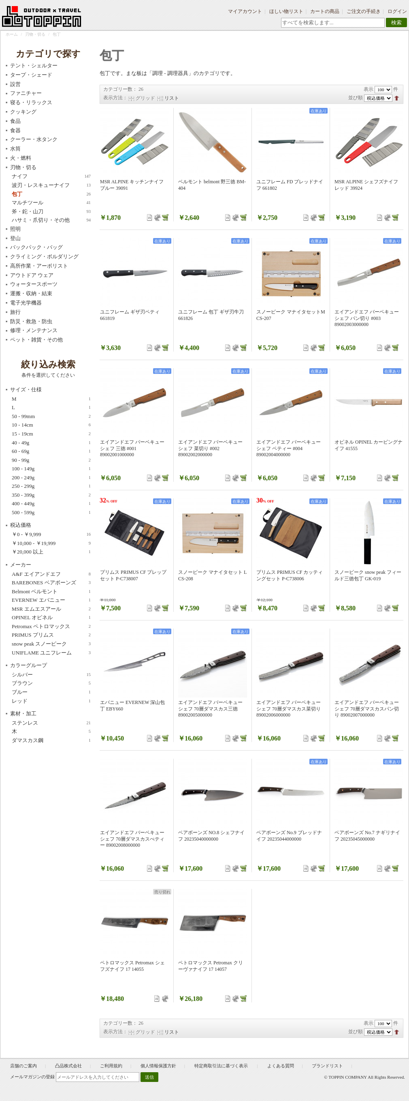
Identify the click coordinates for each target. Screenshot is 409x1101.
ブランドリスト (327, 1065)
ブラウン (51, 683)
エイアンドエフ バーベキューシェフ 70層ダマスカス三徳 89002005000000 (210, 709)
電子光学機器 (26, 303)
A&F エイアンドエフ (51, 574)
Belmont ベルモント (51, 591)
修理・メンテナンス (34, 330)
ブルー (51, 692)
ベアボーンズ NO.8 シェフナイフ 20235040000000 (211, 836)
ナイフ (51, 176)
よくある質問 (280, 1065)
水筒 (15, 149)
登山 (15, 238)
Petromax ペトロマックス (51, 626)
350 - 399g (51, 495)
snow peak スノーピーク (51, 644)
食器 (15, 130)
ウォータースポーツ (34, 284)
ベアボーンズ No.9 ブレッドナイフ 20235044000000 (289, 836)
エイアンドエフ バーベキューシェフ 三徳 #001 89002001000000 (132, 448)
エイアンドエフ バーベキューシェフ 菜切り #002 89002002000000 (210, 448)
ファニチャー (26, 93)
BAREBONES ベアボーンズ (51, 582)
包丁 (51, 194)
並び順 (355, 98)
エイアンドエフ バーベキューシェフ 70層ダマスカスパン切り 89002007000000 (366, 709)
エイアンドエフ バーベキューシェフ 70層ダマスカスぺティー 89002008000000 (132, 839)
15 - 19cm (51, 434)
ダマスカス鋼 (51, 740)
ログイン (397, 11)
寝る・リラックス (31, 102)
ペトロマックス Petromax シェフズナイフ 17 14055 (132, 966)
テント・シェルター (34, 65)
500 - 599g (51, 512)
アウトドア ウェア (31, 275)
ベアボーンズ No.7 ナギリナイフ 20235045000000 (367, 836)
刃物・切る (35, 34)
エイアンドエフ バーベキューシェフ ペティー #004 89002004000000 (288, 448)
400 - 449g (51, 503)
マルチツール (51, 202)
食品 (15, 121)
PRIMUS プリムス (51, 635)
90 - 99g (51, 460)
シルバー (51, 674)
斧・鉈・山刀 (51, 211)
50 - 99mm (51, 416)
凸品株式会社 (68, 1065)
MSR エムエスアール (51, 609)
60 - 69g (51, 451)
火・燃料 (20, 158)
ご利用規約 (111, 1065)
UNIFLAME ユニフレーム (51, 653)
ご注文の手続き (364, 11)
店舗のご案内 (23, 1065)
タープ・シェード (31, 75)
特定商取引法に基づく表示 (221, 1065)
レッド (51, 701)
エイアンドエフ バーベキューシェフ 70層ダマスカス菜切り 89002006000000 (288, 709)
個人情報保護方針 (158, 1065)
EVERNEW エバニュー (51, 600)
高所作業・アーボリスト (39, 266)
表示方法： (115, 98)
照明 (15, 229)
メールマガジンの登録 (32, 1076)
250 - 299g (51, 486)
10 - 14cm (51, 425)
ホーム (12, 34)
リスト (171, 98)
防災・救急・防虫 (31, 321)
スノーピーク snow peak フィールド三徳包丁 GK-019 (367, 575)
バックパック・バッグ (36, 247)
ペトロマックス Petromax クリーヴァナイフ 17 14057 (210, 966)
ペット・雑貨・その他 (36, 340)
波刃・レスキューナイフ (51, 185)
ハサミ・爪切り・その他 (51, 220)
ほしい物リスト (286, 11)
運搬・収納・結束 (31, 293)
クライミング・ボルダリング (44, 256)
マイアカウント (245, 11)
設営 (15, 84)
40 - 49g (51, 442)
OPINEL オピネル (51, 617)
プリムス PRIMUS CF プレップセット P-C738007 (133, 575)
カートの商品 (324, 11)
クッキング (23, 112)
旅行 (15, 312)
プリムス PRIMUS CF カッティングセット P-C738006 (289, 575)
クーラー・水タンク (34, 139)
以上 (51, 552)
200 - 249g (51, 477)
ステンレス (51, 723)
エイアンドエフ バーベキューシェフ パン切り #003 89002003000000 (366, 318)
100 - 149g (51, 468)
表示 (368, 89)
